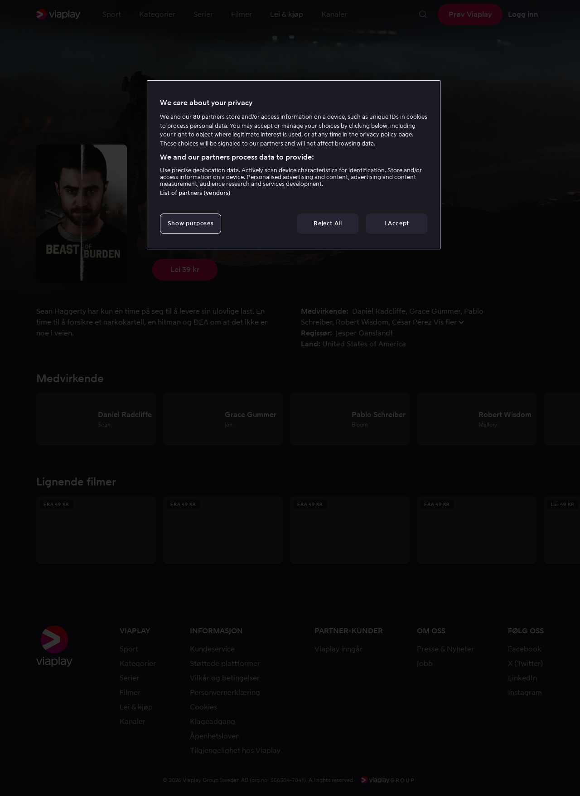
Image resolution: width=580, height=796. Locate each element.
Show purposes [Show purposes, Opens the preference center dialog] (190, 223)
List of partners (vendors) (195, 192)
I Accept (396, 223)
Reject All (328, 223)
